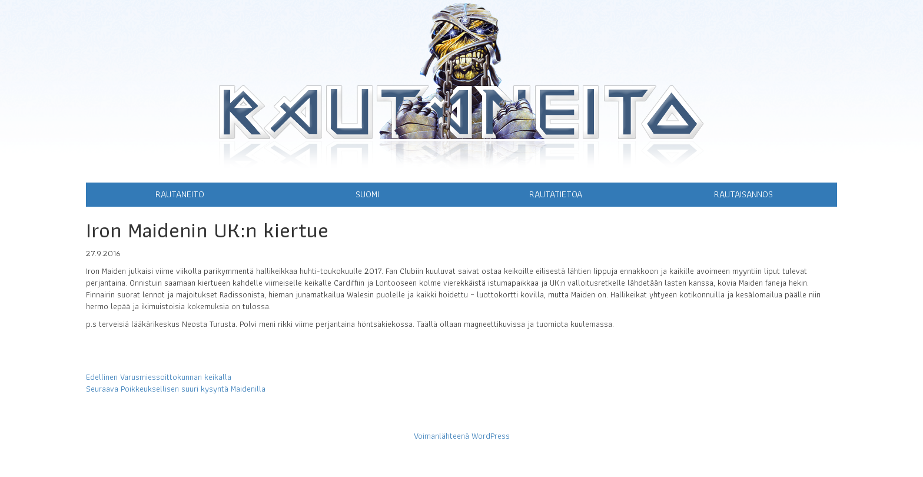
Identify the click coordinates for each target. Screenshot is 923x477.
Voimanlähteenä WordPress (462, 435)
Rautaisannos (743, 194)
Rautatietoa (555, 194)
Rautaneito (179, 194)
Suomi (367, 194)
